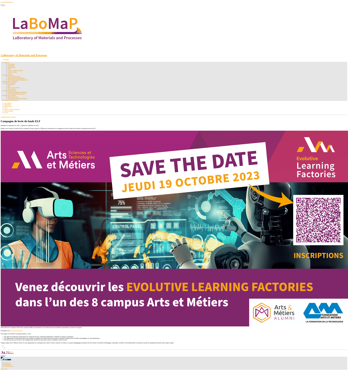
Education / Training (10, 95)
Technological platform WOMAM (17, 92)
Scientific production (10, 83)
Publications (11, 84)
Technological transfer (10, 90)
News (9, 69)
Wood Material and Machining (16, 78)
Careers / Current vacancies (15, 70)
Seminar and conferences (11, 100)
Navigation (9, 2)
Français (6, 59)
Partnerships (11, 65)
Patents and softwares (14, 87)
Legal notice (7, 364)
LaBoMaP (3, 117)
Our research (11, 64)
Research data (11, 89)
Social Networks (8, 366)
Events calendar (12, 72)
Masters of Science (13, 97)
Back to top (4, 369)
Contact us (7, 363)
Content (3, 2)
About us (6, 62)
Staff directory (12, 67)
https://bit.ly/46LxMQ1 (16, 330)
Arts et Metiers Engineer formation (17, 98)
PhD (9, 86)
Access (10, 73)
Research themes (9, 75)
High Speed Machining (14, 76)
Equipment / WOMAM (10, 81)
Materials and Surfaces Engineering (18, 79)
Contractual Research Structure (16, 94)
